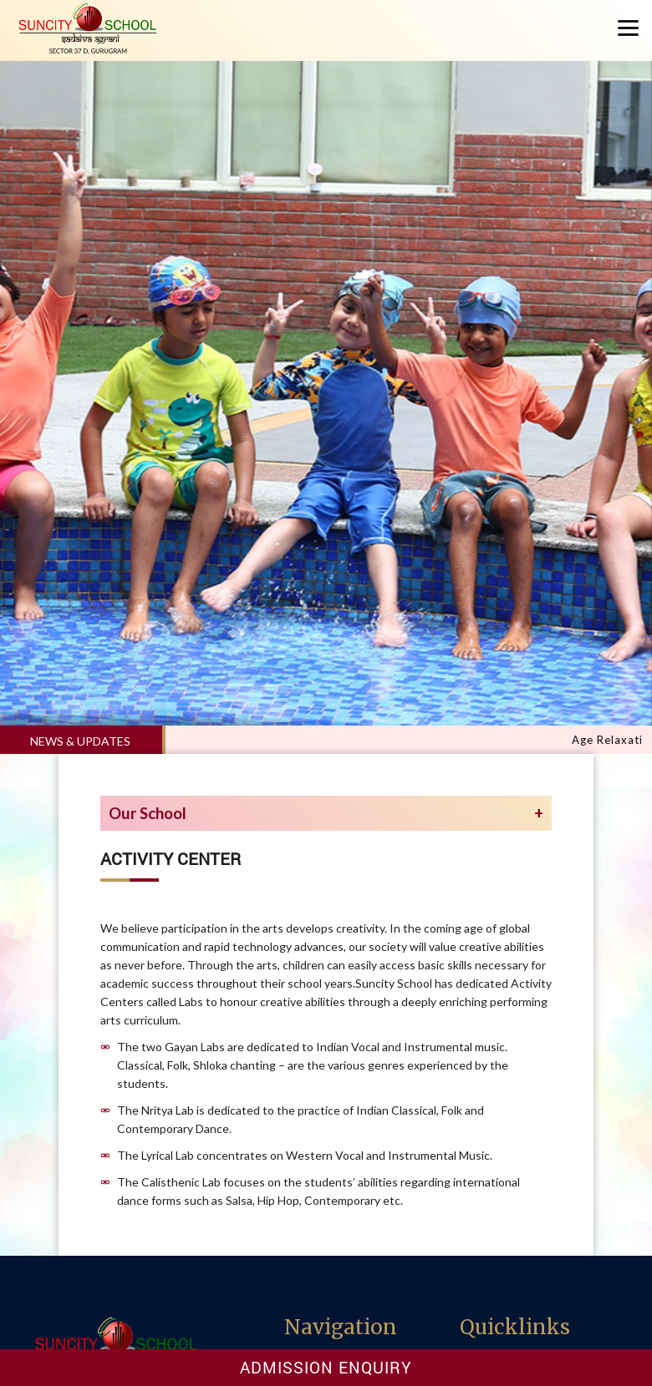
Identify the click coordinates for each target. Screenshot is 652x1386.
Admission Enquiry (326, 1367)
